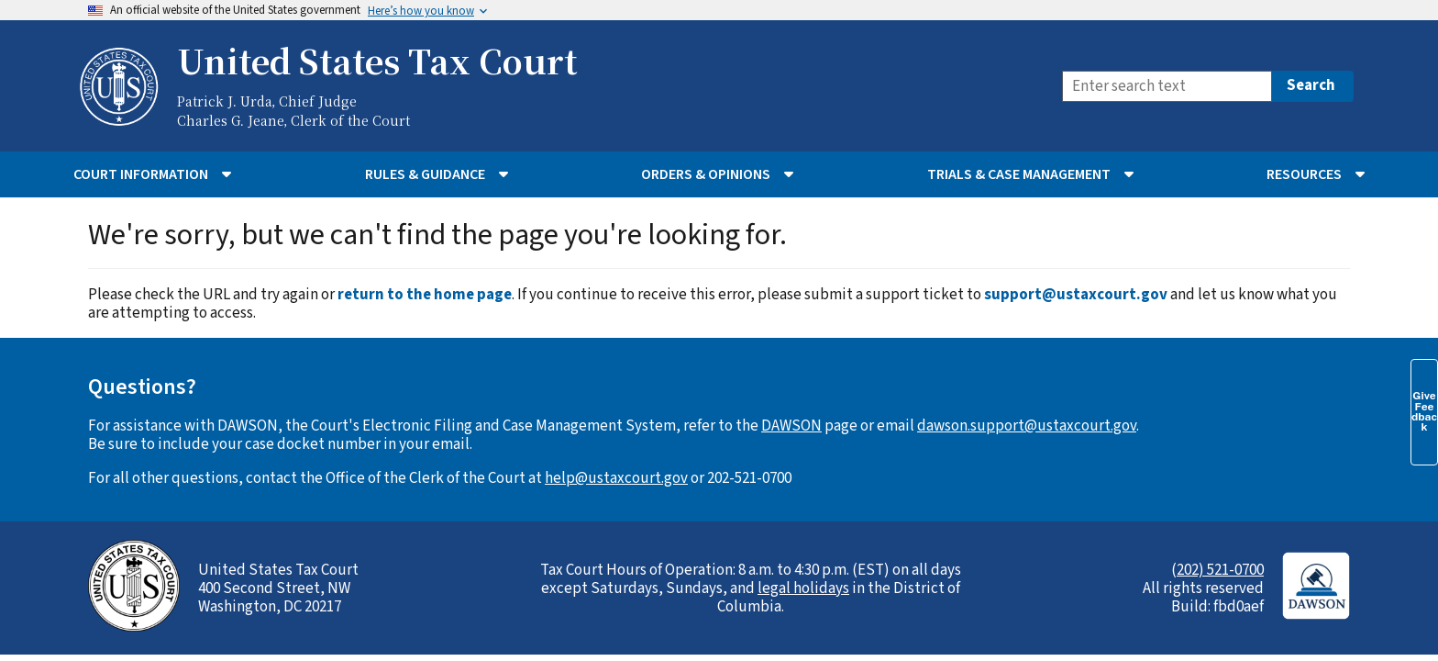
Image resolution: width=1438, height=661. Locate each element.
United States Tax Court (377, 61)
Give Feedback (1424, 411)
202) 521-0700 (1220, 570)
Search (1311, 85)
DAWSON (791, 426)
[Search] (1167, 86)
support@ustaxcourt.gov (1075, 295)
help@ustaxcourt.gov (616, 478)
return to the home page (424, 295)
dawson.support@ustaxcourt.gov (1026, 426)
